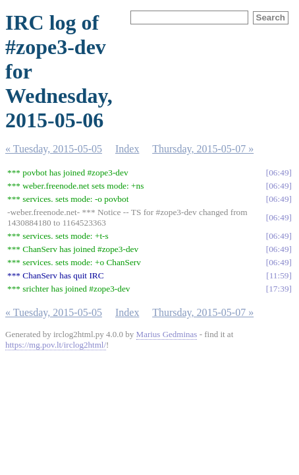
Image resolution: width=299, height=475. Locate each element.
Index (127, 148)
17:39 (278, 289)
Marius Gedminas (167, 334)
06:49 (278, 172)
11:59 (279, 275)
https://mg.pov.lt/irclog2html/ (55, 345)
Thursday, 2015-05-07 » (203, 148)
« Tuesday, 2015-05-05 (53, 148)
